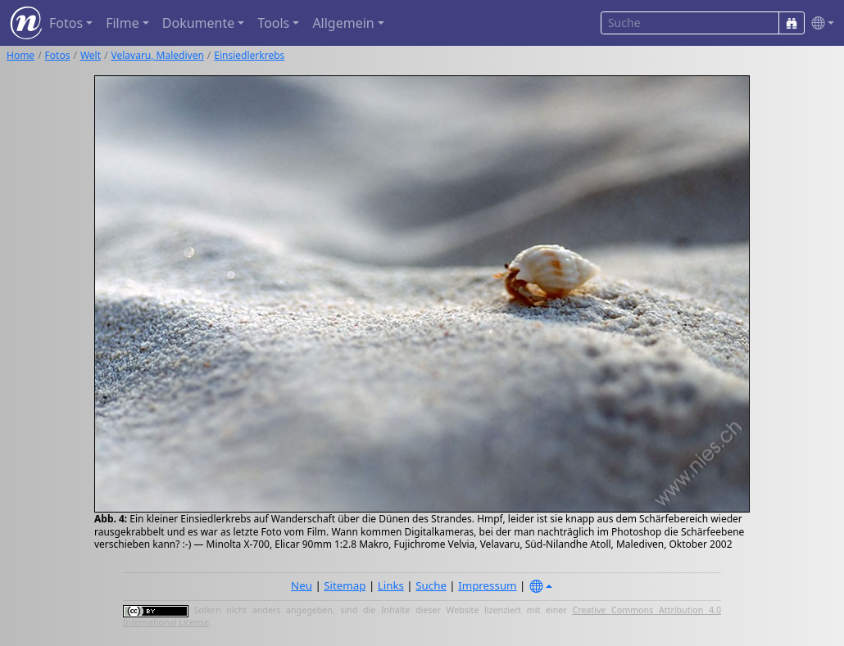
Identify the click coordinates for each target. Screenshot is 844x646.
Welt (90, 55)
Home (20, 55)
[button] (819, 23)
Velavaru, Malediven (157, 55)
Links (391, 585)
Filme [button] (122, 23)
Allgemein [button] (343, 23)
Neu (301, 585)
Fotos (57, 55)
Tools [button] (273, 23)
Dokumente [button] (198, 23)
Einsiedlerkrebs (249, 55)
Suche (431, 585)
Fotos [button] (66, 23)
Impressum (487, 585)
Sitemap (344, 585)
